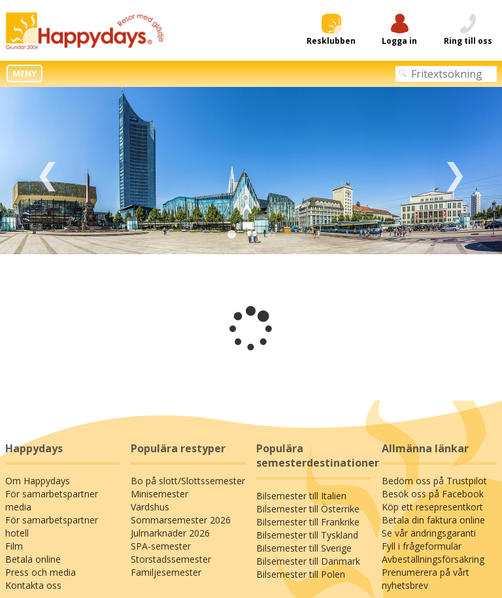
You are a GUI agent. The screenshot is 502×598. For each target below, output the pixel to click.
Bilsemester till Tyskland (307, 535)
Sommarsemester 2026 (181, 520)
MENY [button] (24, 73)
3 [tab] (270, 234)
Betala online (33, 559)
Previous (47, 170)
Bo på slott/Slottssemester (188, 480)
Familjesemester (166, 572)
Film (14, 546)
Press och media (40, 572)
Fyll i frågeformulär (421, 546)
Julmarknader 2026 (170, 533)
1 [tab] (231, 234)
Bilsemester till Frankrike (308, 522)
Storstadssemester (171, 559)
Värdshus (150, 507)
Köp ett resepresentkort (432, 507)
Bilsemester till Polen (300, 574)
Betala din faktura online (433, 520)
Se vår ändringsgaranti (429, 533)
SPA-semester (161, 546)
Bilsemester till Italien (301, 496)
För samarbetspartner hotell (51, 526)
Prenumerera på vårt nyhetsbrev (425, 578)
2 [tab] (251, 234)
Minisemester (159, 494)
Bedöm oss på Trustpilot (434, 480)
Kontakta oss (33, 585)
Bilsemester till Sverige (304, 548)
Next (454, 170)
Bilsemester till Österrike (308, 509)
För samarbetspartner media (51, 500)
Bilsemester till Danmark (308, 561)
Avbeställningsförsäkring (433, 559)
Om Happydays (37, 480)
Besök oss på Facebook (433, 494)
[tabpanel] (251, 170)
